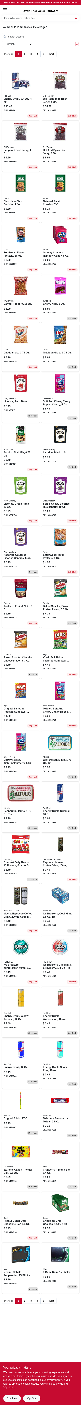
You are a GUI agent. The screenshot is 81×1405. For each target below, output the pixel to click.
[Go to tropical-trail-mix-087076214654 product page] (21, 449)
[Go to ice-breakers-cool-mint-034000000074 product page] (60, 910)
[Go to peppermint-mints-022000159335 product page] (21, 807)
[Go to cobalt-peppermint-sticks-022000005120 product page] (21, 1268)
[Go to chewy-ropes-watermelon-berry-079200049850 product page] (21, 756)
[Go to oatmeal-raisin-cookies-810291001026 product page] (60, 198)
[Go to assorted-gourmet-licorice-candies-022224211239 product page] (21, 551)
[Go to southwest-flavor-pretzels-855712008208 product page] (60, 551)
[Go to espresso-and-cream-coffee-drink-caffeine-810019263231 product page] (60, 859)
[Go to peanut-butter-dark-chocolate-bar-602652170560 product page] (21, 1217)
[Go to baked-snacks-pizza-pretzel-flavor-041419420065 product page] (60, 602)
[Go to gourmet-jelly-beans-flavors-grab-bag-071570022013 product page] (21, 859)
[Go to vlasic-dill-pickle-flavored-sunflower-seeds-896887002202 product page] (60, 654)
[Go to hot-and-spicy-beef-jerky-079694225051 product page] (60, 146)
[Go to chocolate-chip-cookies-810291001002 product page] (21, 198)
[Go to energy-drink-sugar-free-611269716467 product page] (60, 1064)
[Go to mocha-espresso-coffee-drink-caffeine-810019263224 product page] (21, 910)
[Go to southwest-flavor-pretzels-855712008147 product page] (21, 249)
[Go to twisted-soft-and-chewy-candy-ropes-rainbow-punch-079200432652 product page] (60, 705)
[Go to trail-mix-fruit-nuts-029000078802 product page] (21, 602)
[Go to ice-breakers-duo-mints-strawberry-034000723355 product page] (60, 961)
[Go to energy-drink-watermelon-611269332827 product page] (60, 1012)
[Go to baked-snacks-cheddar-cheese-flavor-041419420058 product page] (21, 654)
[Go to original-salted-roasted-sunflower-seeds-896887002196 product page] (21, 705)
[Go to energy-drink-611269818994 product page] (21, 1064)
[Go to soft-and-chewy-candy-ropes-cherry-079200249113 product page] (60, 398)
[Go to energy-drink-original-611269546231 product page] (60, 807)
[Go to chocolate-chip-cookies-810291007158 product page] (60, 1217)
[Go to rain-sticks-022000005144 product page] (60, 1268)
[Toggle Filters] (77, 44)
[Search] (76, 17)
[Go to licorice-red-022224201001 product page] (21, 398)
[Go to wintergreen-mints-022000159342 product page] (60, 756)
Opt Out (31, 1398)
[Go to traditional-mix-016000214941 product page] (60, 348)
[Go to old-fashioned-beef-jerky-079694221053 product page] (60, 95)
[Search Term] (40, 18)
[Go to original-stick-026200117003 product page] (21, 1115)
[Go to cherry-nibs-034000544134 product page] (60, 299)
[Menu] (5, 10)
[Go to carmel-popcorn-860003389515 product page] (21, 299)
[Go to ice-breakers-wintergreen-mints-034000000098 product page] (21, 961)
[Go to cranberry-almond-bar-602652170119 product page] (60, 1166)
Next (51, 54)
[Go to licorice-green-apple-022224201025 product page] (21, 500)
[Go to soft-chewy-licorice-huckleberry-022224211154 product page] (60, 500)
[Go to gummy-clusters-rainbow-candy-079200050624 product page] (60, 249)
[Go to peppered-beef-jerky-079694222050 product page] (21, 146)
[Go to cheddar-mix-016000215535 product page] (21, 348)
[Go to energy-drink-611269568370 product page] (21, 95)
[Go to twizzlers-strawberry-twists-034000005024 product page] (60, 1115)
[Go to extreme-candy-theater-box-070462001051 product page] (21, 1166)
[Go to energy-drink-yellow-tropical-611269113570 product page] (21, 1012)
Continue (12, 1398)
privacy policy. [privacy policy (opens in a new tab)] (54, 1380)
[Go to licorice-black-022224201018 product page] (60, 449)
